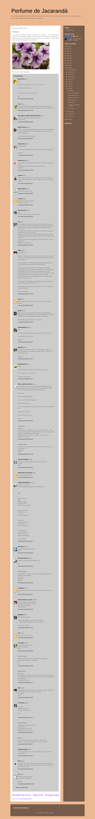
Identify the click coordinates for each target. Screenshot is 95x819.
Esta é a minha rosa (73, 93)
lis (18, 222)
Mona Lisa (21, 79)
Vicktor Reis (21, 144)
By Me (19, 310)
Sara (19, 761)
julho (69, 81)
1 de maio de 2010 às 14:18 (25, 170)
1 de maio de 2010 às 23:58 (25, 322)
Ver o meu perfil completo (77, 39)
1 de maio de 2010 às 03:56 (25, 122)
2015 (68, 56)
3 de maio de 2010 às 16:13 (25, 627)
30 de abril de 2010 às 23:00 (25, 98)
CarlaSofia (21, 588)
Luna (19, 299)
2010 (68, 67)
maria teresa (21, 160)
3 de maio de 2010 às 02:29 (25, 553)
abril (69, 88)
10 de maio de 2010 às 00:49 (25, 784)
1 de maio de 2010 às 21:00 (25, 305)
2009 (68, 119)
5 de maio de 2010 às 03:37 (25, 744)
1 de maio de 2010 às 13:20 (25, 155)
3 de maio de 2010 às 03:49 (25, 582)
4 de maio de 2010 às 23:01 (25, 732)
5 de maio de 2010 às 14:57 (25, 755)
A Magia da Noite (22, 749)
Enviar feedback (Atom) (25, 798)
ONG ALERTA (22, 188)
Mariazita (20, 347)
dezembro (71, 69)
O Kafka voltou (72, 100)
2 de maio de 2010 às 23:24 (25, 467)
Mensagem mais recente (21, 795)
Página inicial (38, 795)
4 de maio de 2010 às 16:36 (25, 697)
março (70, 111)
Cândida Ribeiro (22, 327)
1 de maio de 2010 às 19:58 (25, 245)
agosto (70, 79)
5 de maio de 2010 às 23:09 (25, 769)
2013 (68, 60)
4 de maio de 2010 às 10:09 (25, 666)
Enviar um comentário (22, 787)
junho (69, 84)
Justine (20, 175)
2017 (68, 51)
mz (18, 774)
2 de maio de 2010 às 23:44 (25, 477)
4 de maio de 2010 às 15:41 (25, 682)
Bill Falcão (21, 546)
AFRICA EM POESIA (23, 482)
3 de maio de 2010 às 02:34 (25, 566)
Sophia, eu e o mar (73, 97)
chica (19, 104)
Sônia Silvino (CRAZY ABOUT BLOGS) (29, 115)
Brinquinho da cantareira (25, 472)
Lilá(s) (76, 36)
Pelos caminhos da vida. (25, 384)
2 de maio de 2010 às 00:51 (25, 342)
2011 (68, 65)
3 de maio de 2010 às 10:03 (25, 609)
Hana (19, 688)
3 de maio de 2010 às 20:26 (25, 637)
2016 (68, 53)
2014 (68, 58)
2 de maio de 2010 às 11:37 (25, 358)
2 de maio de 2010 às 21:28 (25, 454)
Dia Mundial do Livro (73, 95)
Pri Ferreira (21, 703)
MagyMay (20, 614)
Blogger (57, 812)
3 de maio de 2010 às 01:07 (25, 541)
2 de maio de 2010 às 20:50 (25, 439)
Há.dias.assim (22, 210)
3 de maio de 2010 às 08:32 (25, 594)
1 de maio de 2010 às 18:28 (25, 216)
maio (69, 86)
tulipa (19, 250)
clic (19, 633)
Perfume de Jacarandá (39, 11)
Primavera (70, 90)
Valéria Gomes (22, 127)
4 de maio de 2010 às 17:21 (25, 717)
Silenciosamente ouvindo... (25, 599)
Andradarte (21, 643)
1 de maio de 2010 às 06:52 (25, 138)
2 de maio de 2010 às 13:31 (25, 378)
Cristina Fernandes (23, 459)
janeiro (70, 116)
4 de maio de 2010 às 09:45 (25, 651)
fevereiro (70, 114)
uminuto (20, 198)
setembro (70, 76)
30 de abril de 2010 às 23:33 (25, 110)
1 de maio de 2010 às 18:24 (25, 205)
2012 (68, 63)
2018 (68, 49)
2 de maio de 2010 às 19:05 (25, 420)
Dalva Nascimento (23, 558)
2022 (68, 46)
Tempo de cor (71, 102)
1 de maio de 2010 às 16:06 (25, 193)
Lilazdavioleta (22, 364)
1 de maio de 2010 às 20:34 (25, 294)
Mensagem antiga (52, 795)
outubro (70, 74)
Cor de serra (71, 108)
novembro (71, 72)
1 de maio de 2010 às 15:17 (25, 183)
